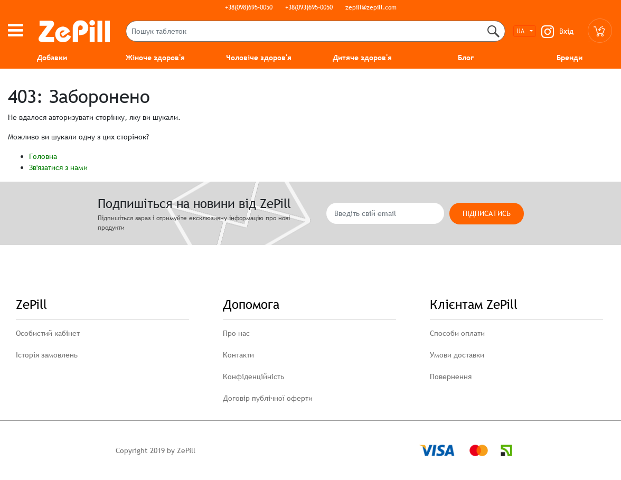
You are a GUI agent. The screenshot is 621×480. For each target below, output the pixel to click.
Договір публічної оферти (268, 398)
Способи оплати (457, 333)
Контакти (238, 355)
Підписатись (487, 213)
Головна (43, 156)
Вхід (566, 31)
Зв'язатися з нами (58, 167)
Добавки (52, 57)
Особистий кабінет (48, 333)
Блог (466, 57)
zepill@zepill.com (371, 7)
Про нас (236, 333)
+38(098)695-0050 (248, 7)
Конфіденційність (253, 376)
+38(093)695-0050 (309, 7)
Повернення (451, 376)
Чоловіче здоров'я (258, 57)
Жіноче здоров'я (155, 57)
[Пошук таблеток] (315, 31)
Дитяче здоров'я (362, 57)
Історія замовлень (47, 355)
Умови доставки (457, 355)
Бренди (569, 57)
